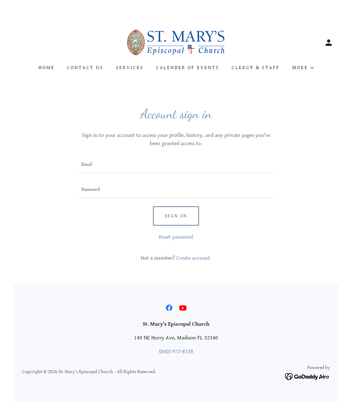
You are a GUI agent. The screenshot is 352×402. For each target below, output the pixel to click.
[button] (329, 43)
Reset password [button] (176, 237)
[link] (176, 42)
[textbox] (176, 164)
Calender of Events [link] (187, 67)
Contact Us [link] (85, 67)
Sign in (176, 216)
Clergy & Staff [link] (256, 67)
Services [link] (130, 67)
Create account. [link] (193, 258)
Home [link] (46, 67)
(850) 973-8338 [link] (176, 351)
